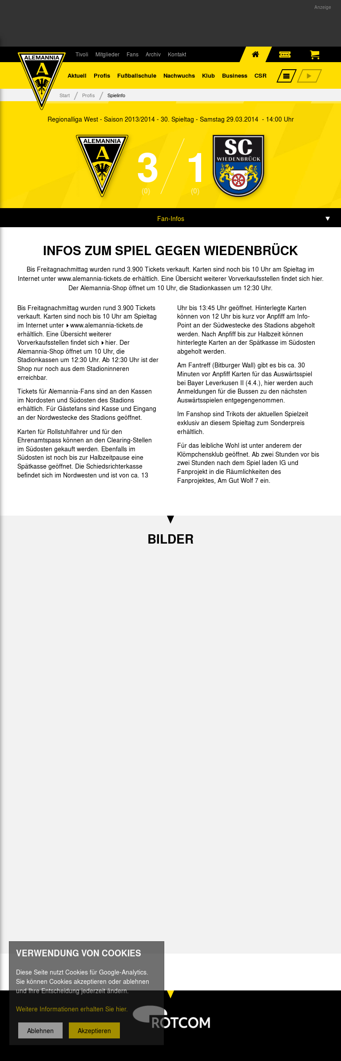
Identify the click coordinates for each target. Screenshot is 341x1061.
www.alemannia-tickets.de (106, 324)
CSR (260, 75)
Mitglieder (107, 54)
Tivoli (81, 54)
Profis (102, 75)
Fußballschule (136, 75)
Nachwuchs (179, 75)
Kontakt (177, 54)
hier (110, 342)
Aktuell (77, 75)
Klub (208, 75)
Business (234, 75)
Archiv (153, 54)
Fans (133, 54)
